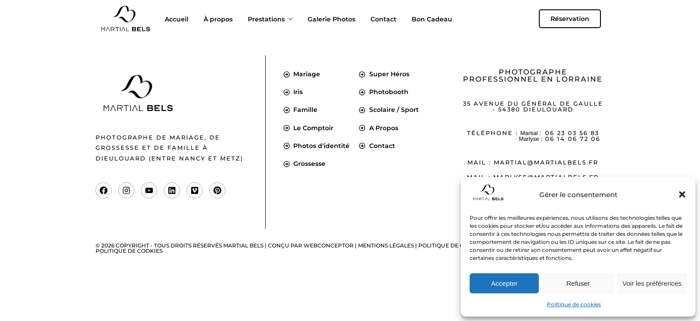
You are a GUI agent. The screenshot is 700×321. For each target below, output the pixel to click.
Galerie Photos (331, 19)
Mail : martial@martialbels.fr (532, 162)
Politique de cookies (574, 304)
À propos (218, 19)
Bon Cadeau (432, 19)
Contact (383, 19)
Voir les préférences (652, 283)
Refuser (578, 283)
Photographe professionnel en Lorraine (533, 75)
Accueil (176, 19)
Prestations (266, 19)
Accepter (504, 283)
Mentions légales (386, 245)
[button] (682, 194)
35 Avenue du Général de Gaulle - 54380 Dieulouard (533, 106)
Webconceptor (329, 245)
